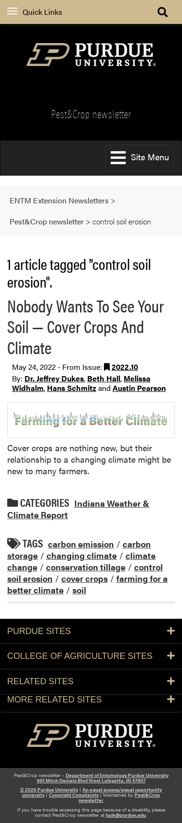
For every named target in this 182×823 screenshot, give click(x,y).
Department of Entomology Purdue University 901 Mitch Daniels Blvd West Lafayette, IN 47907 (103, 778)
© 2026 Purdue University (49, 789)
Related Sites (91, 681)
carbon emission (81, 544)
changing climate (81, 555)
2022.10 (125, 366)
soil (79, 590)
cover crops (84, 578)
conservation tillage (85, 567)
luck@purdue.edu (126, 815)
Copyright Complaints (74, 794)
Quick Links (34, 11)
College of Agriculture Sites (91, 656)
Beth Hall (103, 378)
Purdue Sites (91, 631)
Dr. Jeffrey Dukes (54, 378)
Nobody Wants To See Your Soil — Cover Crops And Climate (85, 326)
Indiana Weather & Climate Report (78, 509)
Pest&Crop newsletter (91, 114)
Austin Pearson (139, 387)
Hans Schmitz (71, 387)
